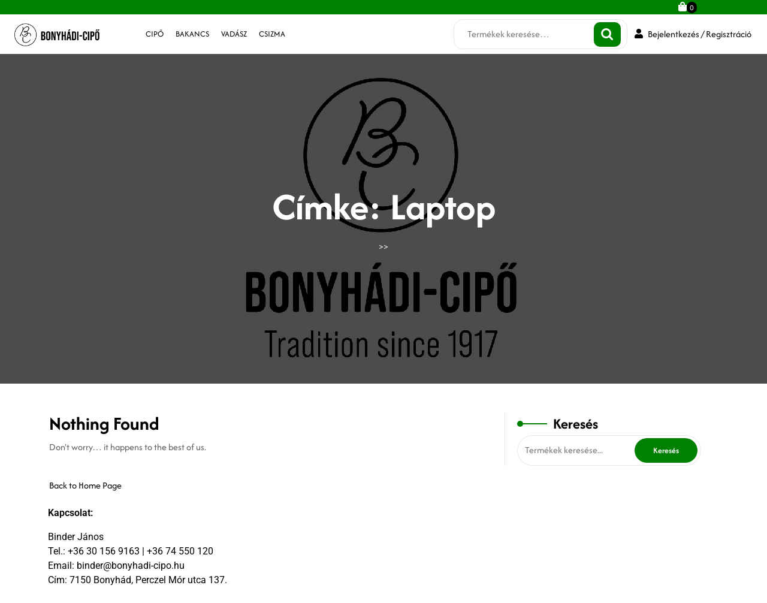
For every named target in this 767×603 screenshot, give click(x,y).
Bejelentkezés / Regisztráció (693, 34)
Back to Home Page (85, 485)
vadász (234, 34)
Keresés (607, 34)
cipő (155, 34)
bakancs (192, 34)
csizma (272, 34)
